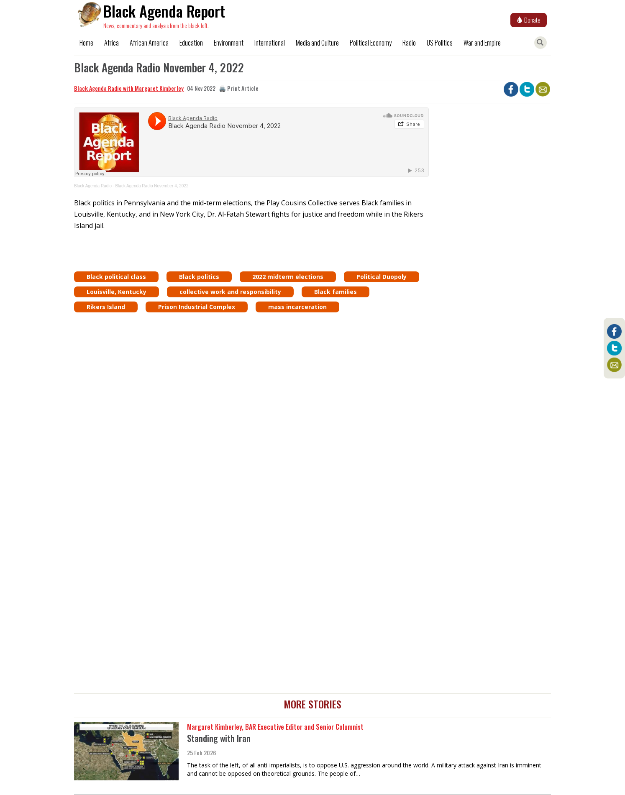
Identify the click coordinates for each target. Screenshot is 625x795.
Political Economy (371, 43)
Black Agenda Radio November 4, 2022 (151, 186)
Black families (335, 292)
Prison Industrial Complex (196, 307)
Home (86, 43)
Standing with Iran (219, 737)
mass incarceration (297, 307)
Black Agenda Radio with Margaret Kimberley (129, 88)
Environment (228, 43)
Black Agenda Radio (93, 186)
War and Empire (482, 43)
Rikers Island (106, 307)
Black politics (199, 277)
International (269, 43)
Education (191, 43)
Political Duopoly (381, 277)
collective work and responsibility (230, 292)
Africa (111, 43)
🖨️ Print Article (239, 88)
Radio (409, 43)
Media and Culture (317, 43)
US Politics (440, 43)
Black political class (116, 277)
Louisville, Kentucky (116, 292)
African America (149, 43)
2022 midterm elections (287, 277)
